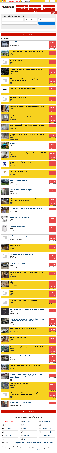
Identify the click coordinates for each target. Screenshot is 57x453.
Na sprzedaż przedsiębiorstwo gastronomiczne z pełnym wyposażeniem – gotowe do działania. (27, 319)
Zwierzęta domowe (45, 428)
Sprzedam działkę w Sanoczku (19, 384)
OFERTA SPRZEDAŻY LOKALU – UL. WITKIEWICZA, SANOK (26, 273)
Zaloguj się (47, 0)
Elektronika (6, 428)
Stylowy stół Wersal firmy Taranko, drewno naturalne (26, 208)
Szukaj (46, 23)
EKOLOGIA (35, 8)
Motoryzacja (25, 421)
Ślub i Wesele (25, 435)
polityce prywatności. (39, 449)
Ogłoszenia (3, 29)
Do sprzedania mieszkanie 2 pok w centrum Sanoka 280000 (28, 153)
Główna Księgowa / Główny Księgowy (21, 162)
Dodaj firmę (17, 1)
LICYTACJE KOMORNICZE (49, 8)
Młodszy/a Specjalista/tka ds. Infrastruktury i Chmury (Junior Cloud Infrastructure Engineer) (26, 393)
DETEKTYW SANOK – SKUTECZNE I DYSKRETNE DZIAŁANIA (27, 310)
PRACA (49, 6)
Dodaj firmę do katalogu (27, 442)
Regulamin (34, 442)
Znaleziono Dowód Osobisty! (18, 236)
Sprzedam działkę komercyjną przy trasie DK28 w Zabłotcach (28, 347)
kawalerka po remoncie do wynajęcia (21, 116)
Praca (5, 425)
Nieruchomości (44, 421)
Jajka (11, 282)
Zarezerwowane (15, 245)
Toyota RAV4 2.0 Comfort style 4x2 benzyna (23, 328)
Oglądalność (39, 442)
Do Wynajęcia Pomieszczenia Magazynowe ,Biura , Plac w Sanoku (27, 135)
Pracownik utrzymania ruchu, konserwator (23, 88)
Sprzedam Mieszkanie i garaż (19, 337)
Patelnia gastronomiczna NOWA (19, 217)
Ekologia (5, 439)
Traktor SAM (13, 143)
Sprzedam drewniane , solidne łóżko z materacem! (25, 356)
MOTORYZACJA (21, 6)
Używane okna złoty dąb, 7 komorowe (21, 402)
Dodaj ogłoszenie (10, 1)
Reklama (22, 1)
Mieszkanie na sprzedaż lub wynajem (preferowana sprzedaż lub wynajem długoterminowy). (28, 199)
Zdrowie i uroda (44, 435)
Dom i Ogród (25, 425)
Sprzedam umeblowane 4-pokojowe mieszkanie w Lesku (27, 106)
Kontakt (16, 443)
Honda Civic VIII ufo (16, 42)
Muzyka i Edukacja (45, 432)
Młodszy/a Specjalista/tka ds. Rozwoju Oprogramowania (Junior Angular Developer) (27, 79)
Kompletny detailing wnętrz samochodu (22, 254)
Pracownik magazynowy (17, 60)
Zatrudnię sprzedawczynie (18, 97)
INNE (35, 11)
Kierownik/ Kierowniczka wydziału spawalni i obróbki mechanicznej (26, 70)
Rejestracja (53, 0)
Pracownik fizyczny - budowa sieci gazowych (23, 300)
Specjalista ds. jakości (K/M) (18, 171)
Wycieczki (24, 439)
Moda (23, 428)
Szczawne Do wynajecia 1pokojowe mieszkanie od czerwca (27, 125)
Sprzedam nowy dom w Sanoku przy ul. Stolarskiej (25, 365)
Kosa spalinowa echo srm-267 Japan (21, 190)
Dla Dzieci (6, 432)
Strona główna (18, 442)
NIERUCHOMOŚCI (35, 6)
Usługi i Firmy (7, 435)
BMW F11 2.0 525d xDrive (17, 263)
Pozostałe (43, 439)
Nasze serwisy (50, 442)
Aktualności (27, 1)
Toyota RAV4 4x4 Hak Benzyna (19, 180)
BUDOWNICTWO (22, 8)
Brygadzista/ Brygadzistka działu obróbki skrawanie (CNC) (27, 51)
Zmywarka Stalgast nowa (17, 227)
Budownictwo (44, 425)
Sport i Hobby (25, 432)
